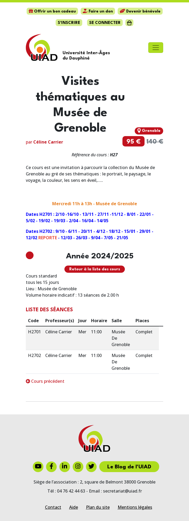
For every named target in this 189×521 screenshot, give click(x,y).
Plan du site (98, 507)
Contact (53, 507)
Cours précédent (45, 381)
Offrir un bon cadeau (52, 12)
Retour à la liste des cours (94, 269)
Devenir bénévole (140, 12)
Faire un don (98, 12)
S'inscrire (69, 23)
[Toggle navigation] (155, 47)
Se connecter (105, 23)
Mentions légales (135, 507)
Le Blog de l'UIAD (129, 467)
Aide (73, 507)
